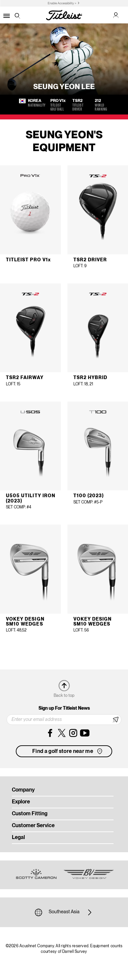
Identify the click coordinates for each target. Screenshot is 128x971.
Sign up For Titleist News (64, 708)
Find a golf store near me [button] (68, 751)
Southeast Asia (64, 912)
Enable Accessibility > (62, 3)
